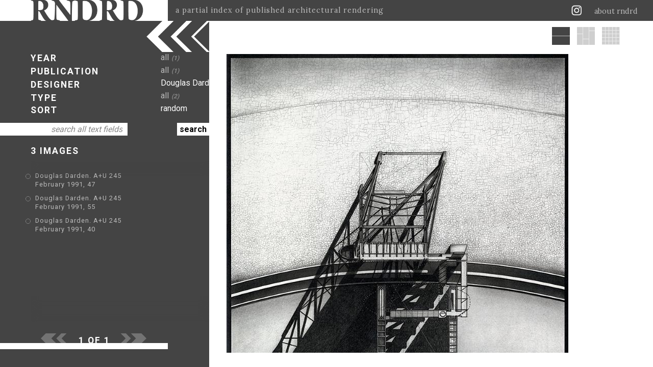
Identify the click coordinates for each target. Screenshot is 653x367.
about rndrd (616, 11)
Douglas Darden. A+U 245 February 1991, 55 (109, 191)
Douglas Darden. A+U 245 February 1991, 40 (109, 206)
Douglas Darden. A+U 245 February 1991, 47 (109, 176)
